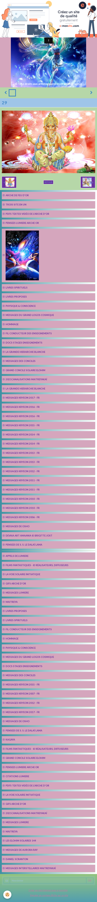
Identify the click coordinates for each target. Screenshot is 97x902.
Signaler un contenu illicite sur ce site (49, 895)
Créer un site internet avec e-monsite (48, 890)
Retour (48, 182)
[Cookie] (7, 895)
